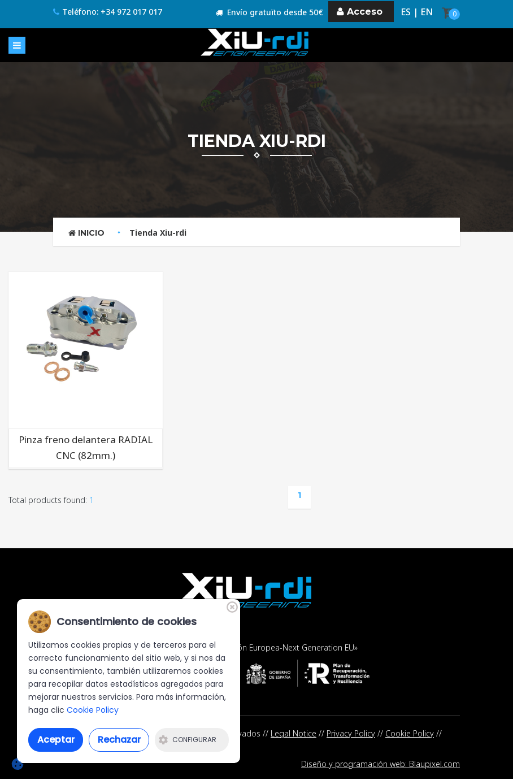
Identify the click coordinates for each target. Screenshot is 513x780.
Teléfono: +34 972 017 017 (107, 12)
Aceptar (56, 739)
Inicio (86, 233)
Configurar (187, 739)
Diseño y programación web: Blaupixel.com (380, 765)
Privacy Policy (351, 733)
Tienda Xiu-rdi (157, 232)
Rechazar (119, 739)
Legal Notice (293, 733)
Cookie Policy (409, 733)
